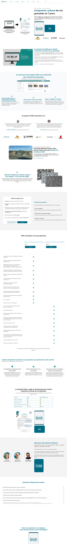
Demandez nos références (38, 53)
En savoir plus (6, 531)
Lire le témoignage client (39, 147)
